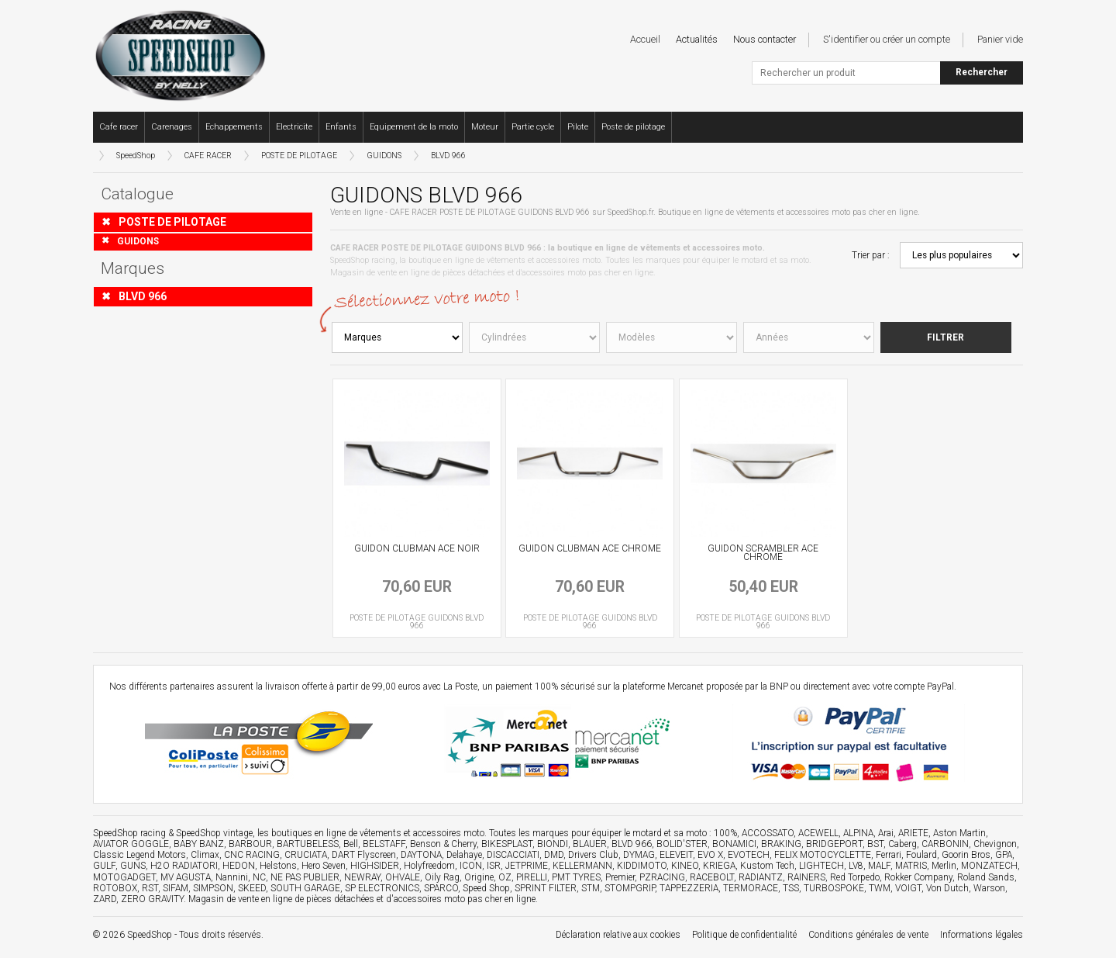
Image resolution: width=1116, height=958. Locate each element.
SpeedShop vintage (214, 833)
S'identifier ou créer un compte (886, 39)
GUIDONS (384, 155)
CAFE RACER (208, 155)
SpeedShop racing (129, 833)
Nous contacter (764, 39)
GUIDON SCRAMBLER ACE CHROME (763, 553)
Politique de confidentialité (744, 934)
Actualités (697, 39)
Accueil (645, 39)
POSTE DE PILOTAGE (299, 155)
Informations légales (981, 934)
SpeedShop (135, 155)
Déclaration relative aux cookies (618, 934)
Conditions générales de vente (868, 934)
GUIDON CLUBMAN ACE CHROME (589, 548)
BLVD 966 (448, 155)
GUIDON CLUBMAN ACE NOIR (417, 548)
